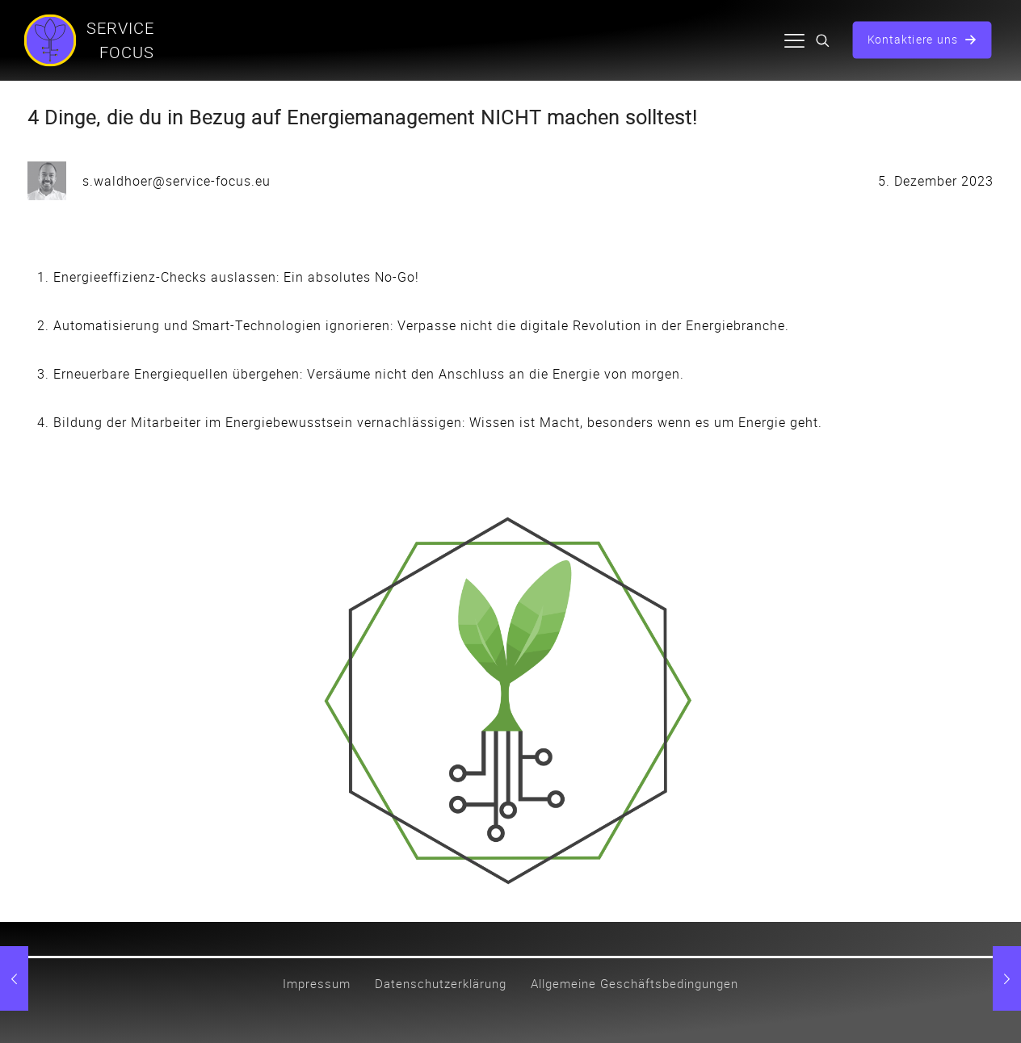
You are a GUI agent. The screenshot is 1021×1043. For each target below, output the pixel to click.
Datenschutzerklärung (440, 983)
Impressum (317, 983)
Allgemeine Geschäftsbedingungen (634, 983)
